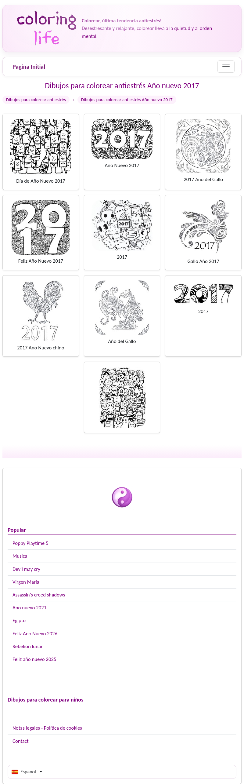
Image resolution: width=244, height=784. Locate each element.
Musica (20, 556)
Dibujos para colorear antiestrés (36, 99)
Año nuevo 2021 (29, 607)
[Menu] (226, 66)
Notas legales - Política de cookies (47, 728)
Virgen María (26, 582)
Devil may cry (26, 569)
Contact (21, 741)
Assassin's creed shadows (39, 595)
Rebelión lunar (28, 646)
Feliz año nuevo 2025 (34, 659)
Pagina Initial (29, 66)
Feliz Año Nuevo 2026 (35, 633)
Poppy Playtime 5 (30, 543)
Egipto (19, 620)
